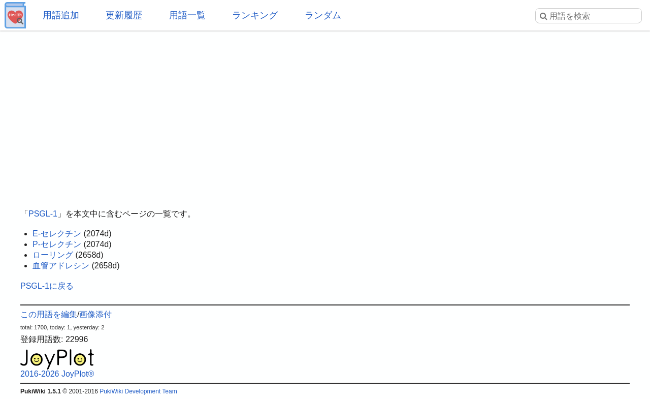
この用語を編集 (48, 314)
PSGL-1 (42, 213)
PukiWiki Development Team (138, 391)
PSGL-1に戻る (47, 286)
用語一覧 (187, 15)
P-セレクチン (56, 244)
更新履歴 (124, 15)
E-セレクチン (56, 233)
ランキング (255, 15)
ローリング (52, 255)
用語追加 (61, 15)
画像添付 (95, 314)
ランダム (323, 15)
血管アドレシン (60, 265)
